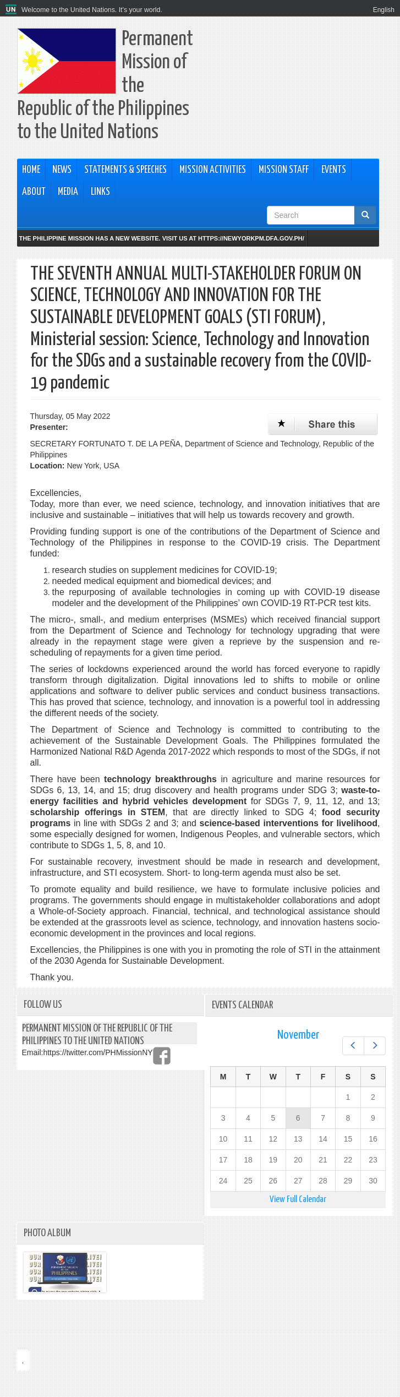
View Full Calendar (298, 1199)
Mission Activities (212, 170)
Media (68, 192)
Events (333, 170)
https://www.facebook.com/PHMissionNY (162, 1056)
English (383, 10)
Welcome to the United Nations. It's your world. (91, 10)
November (298, 1035)
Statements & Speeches (125, 170)
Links (100, 192)
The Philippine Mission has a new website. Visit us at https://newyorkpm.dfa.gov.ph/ (161, 238)
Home (31, 170)
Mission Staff (284, 170)
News (62, 170)
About (34, 192)
